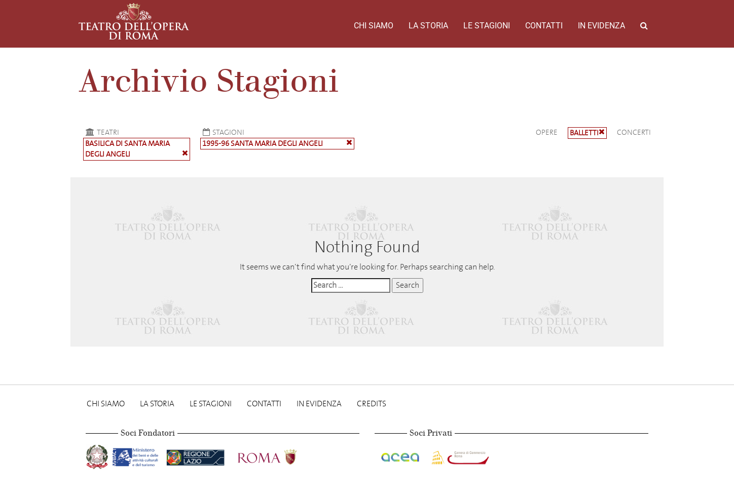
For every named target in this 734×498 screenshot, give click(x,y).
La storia (428, 25)
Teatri (101, 132)
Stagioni (222, 132)
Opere (547, 132)
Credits (371, 403)
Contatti (544, 25)
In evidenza (601, 25)
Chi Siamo (373, 25)
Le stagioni (486, 25)
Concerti (634, 132)
